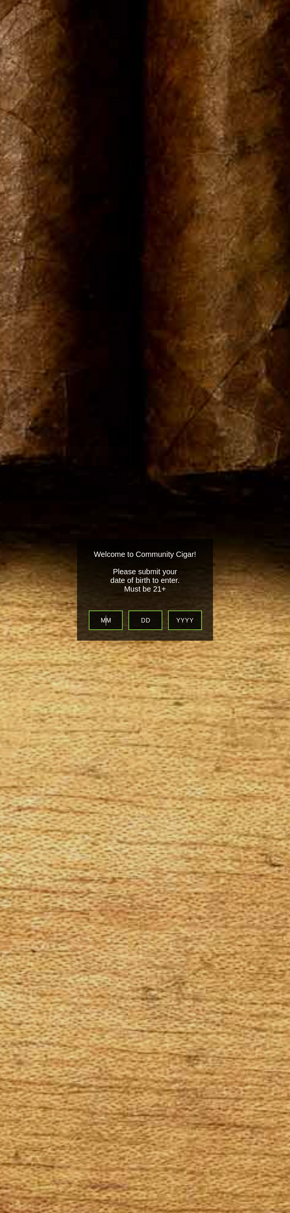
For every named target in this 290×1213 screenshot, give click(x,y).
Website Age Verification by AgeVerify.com (280, 1211)
